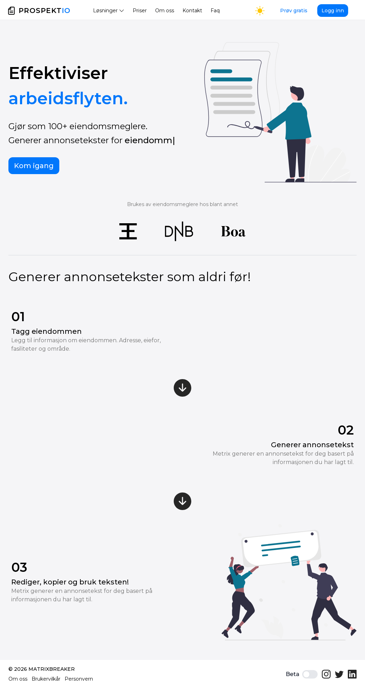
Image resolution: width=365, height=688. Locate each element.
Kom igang (34, 165)
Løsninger (108, 10)
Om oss (164, 10)
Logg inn (332, 10)
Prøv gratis (293, 10)
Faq (215, 10)
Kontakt (192, 10)
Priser (140, 10)
